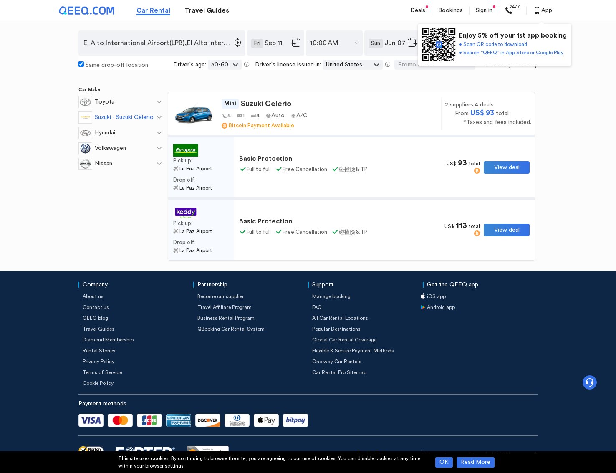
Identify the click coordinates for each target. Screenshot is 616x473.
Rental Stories (99, 350)
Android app (441, 307)
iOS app (436, 296)
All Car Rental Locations (340, 318)
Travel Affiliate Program (224, 307)
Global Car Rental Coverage (344, 339)
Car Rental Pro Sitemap (339, 372)
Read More (475, 462)
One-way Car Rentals (336, 361)
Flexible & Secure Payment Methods (353, 350)
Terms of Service (102, 372)
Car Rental (153, 10)
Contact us (96, 307)
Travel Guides (206, 10)
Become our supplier (220, 296)
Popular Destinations (336, 328)
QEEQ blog (95, 318)
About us (93, 296)
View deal (507, 167)
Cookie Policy (98, 383)
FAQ (317, 307)
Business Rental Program (226, 318)
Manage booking (331, 296)
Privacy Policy (98, 361)
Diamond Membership (108, 339)
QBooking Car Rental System (231, 328)
